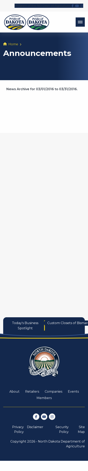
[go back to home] (44, 364)
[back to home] (26, 22)
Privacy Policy (18, 429)
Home (13, 44)
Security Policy (62, 429)
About (14, 391)
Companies (53, 391)
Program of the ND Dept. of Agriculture (42, 5)
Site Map (81, 429)
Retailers (32, 391)
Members (44, 398)
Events (73, 391)
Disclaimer (35, 427)
